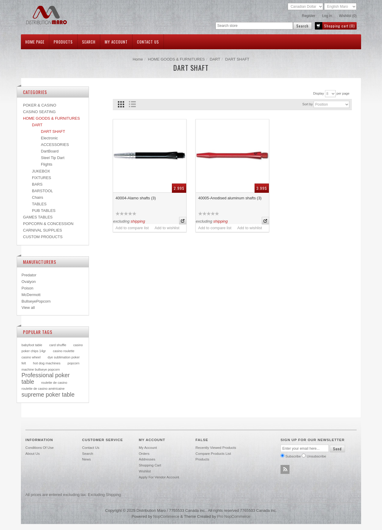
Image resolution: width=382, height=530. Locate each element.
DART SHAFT (53, 131)
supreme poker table (48, 394)
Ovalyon (28, 281)
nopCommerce (166, 516)
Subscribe (293, 456)
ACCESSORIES (55, 144)
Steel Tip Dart (52, 157)
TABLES (39, 204)
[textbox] (254, 26)
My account (116, 42)
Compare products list (213, 453)
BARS (37, 184)
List (132, 104)
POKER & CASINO (39, 105)
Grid (121, 104)
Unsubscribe (316, 456)
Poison (27, 288)
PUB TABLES (44, 210)
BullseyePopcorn (36, 301)
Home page (34, 42)
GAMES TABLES (38, 217)
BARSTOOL (42, 191)
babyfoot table (31, 345)
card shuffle (57, 345)
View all (28, 307)
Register (308, 16)
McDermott (31, 294)
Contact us (148, 42)
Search (89, 42)
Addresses (147, 459)
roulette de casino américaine (42, 388)
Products (63, 42)
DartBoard (49, 151)
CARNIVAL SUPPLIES (42, 230)
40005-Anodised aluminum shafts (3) (229, 198)
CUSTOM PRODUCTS (43, 237)
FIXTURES (41, 177)
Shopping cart (150, 465)
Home (138, 59)
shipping (138, 221)
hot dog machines (46, 363)
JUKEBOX (41, 171)
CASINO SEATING (39, 112)
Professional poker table (45, 378)
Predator (28, 275)
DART (215, 59)
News (86, 459)
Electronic (49, 138)
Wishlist (145, 471)
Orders (144, 453)
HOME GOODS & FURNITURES (176, 59)
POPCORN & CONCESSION (48, 223)
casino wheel (31, 357)
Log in (327, 16)
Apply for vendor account (159, 477)
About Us (32, 453)
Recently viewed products (215, 447)
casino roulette (63, 351)
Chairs (37, 197)
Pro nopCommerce (233, 516)
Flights (46, 164)
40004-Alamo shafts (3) (135, 198)
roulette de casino (54, 382)
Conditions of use (39, 447)
